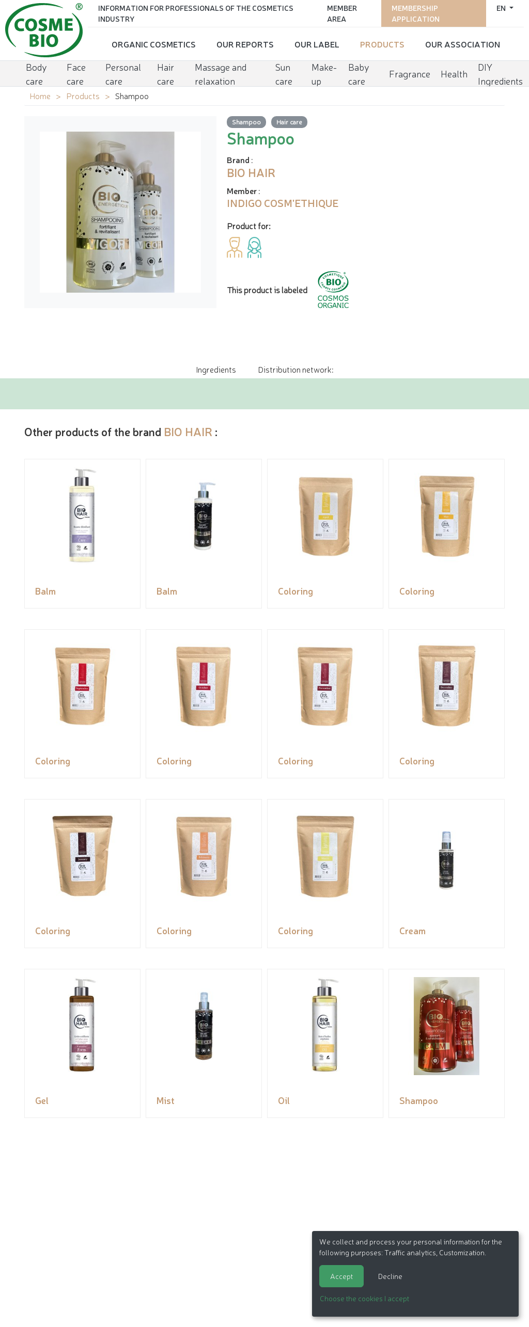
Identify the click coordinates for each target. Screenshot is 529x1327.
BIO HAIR (188, 431)
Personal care (123, 73)
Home (40, 95)
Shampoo (246, 121)
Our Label (316, 44)
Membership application (416, 13)
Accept (341, 1276)
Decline (390, 1276)
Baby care (358, 73)
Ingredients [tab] (216, 369)
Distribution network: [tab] (295, 369)
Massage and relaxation (220, 73)
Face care (76, 73)
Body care (36, 73)
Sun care (283, 73)
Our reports (245, 44)
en (501, 7)
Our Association (462, 44)
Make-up (324, 73)
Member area (342, 13)
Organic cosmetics (154, 44)
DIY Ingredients (500, 73)
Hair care (165, 73)
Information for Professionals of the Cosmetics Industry (195, 13)
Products (382, 44)
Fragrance (409, 73)
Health (454, 73)
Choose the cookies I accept (364, 1298)
